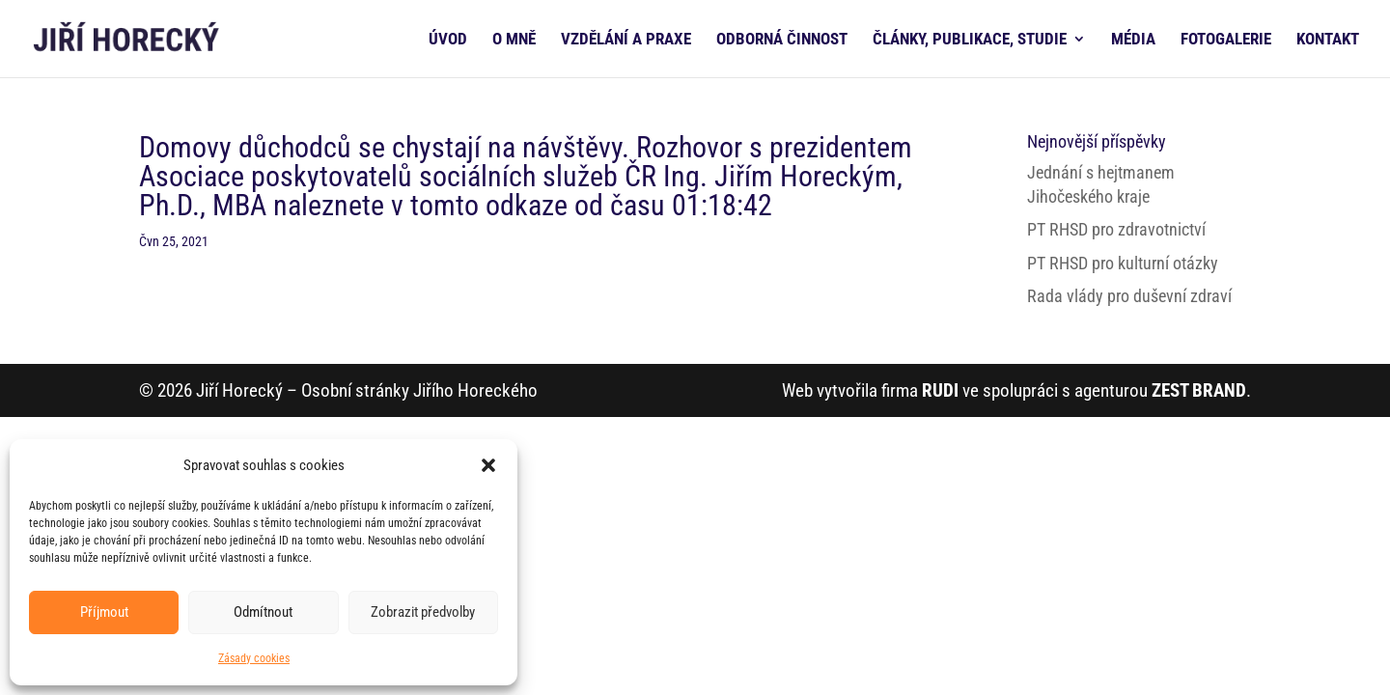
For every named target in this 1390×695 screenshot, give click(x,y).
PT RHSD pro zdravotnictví (1116, 229)
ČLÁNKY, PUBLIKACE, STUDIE (970, 40)
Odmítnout (263, 612)
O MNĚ (514, 40)
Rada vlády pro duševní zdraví (1129, 296)
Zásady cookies (254, 658)
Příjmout (104, 612)
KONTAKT (1327, 40)
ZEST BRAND (1199, 390)
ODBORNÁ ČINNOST (782, 40)
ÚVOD (448, 40)
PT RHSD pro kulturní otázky (1122, 263)
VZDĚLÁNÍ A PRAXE (626, 40)
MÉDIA (1133, 40)
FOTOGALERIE (1226, 40)
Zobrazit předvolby (423, 612)
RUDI (940, 390)
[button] (488, 465)
